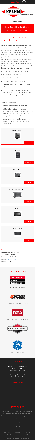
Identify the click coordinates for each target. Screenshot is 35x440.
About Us (10, 432)
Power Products (26, 432)
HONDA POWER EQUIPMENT (17, 287)
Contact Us (25, 435)
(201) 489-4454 (11, 259)
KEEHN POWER (17, 21)
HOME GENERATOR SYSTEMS (17, 336)
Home (4, 432)
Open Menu (31, 8)
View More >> (29, 143)
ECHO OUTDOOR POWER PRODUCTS (17, 303)
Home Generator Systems (13, 435)
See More (17, 426)
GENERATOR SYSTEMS (17, 352)
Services (17, 432)
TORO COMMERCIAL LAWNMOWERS (17, 320)
